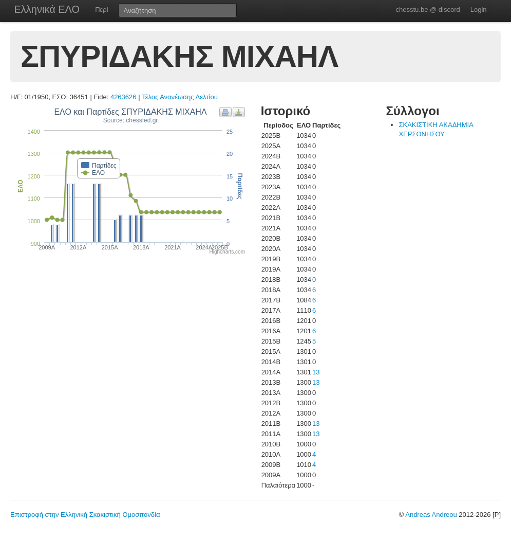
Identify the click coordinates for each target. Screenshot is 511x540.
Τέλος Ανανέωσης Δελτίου (180, 97)
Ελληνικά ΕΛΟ (47, 9)
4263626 (123, 97)
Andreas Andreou (431, 514)
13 (315, 372)
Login (478, 9)
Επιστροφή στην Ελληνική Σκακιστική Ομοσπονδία (85, 514)
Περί (101, 9)
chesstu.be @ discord (427, 9)
